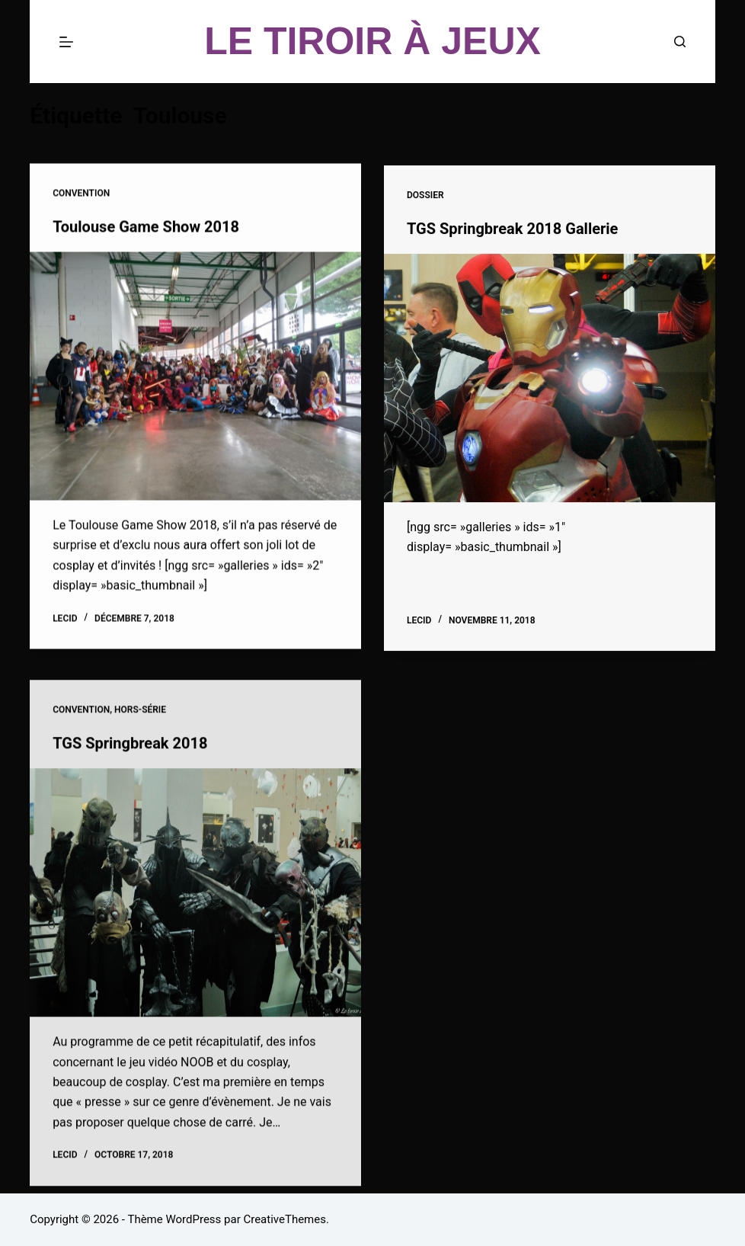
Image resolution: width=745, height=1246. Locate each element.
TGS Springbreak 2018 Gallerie (512, 230)
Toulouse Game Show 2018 (146, 227)
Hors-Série (140, 717)
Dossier (425, 197)
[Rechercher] (680, 41)
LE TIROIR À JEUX (372, 41)
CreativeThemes (284, 1219)
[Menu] (66, 42)
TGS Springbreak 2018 (130, 751)
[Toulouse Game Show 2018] (195, 376)
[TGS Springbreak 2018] (195, 900)
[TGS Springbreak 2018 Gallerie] (549, 379)
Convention (81, 193)
